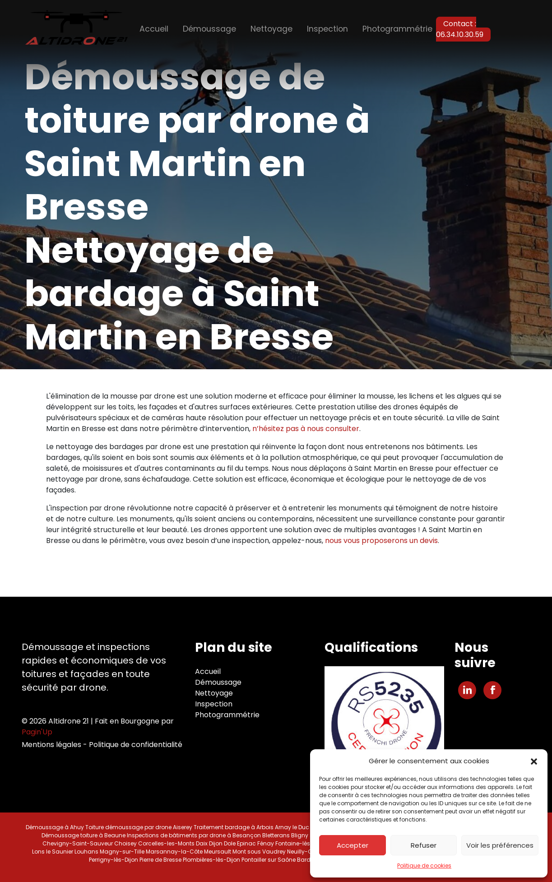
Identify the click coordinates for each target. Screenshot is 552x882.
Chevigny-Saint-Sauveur (77, 843)
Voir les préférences (499, 845)
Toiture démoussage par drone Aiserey (138, 827)
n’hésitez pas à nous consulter (305, 428)
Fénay (265, 843)
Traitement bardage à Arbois (234, 827)
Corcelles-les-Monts (166, 843)
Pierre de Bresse (160, 859)
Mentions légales (51, 744)
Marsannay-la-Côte (174, 851)
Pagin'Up (37, 732)
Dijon (216, 843)
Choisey (125, 843)
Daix (202, 843)
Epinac (246, 843)
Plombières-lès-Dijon (211, 859)
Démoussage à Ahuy (55, 827)
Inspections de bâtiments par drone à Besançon (194, 835)
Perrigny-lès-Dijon (113, 859)
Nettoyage (271, 28)
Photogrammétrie (397, 28)
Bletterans (276, 835)
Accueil (153, 28)
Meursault (217, 851)
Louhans (86, 851)
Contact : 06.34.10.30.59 (459, 29)
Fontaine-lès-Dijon (301, 843)
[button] (533, 761)
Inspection (327, 28)
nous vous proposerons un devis (381, 540)
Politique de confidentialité (135, 744)
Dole (230, 843)
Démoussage (209, 28)
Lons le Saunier (52, 851)
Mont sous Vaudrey (259, 851)
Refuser (423, 845)
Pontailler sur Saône (268, 859)
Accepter (352, 845)
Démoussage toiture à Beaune (83, 835)
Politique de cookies (424, 865)
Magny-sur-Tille (122, 851)
